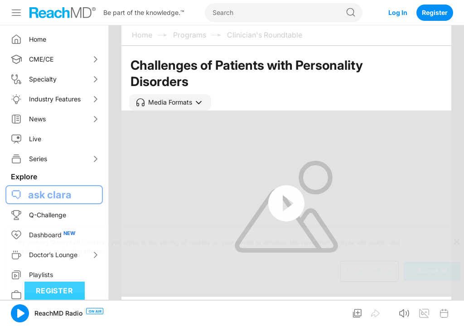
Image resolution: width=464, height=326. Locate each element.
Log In (397, 12)
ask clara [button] (50, 195)
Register (435, 12)
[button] (170, 102)
